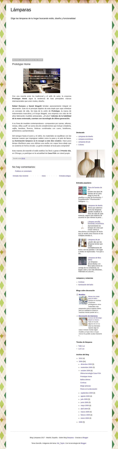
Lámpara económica (85, 139)
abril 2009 (84, 409)
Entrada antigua (65, 176)
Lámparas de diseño (85, 136)
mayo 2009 (85, 405)
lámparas (70, 438)
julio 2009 (84, 399)
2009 (81, 361)
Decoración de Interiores (88, 316)
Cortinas (81, 282)
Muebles (82, 294)
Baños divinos (85, 379)
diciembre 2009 (86, 364)
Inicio (44, 176)
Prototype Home (86, 376)
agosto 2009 (85, 396)
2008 (81, 422)
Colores (81, 145)
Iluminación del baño (85, 285)
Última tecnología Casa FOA (90, 373)
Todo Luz (81, 346)
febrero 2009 (85, 415)
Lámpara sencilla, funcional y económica (96, 223)
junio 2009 (85, 402)
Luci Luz (81, 349)
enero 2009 (85, 418)
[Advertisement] (59, 39)
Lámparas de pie (84, 142)
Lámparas (21, 9)
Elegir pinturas (85, 386)
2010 (81, 358)
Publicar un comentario (23, 171)
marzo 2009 (85, 412)
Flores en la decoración (88, 389)
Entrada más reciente (20, 176)
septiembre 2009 (87, 393)
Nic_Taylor (61, 443)
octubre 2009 (86, 370)
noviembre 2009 (87, 367)
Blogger (85, 438)
